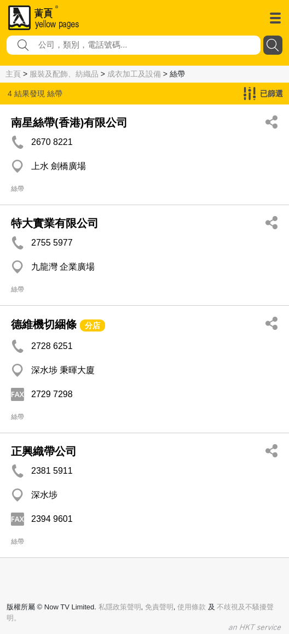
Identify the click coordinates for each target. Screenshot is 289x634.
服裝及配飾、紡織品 (64, 73)
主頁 (13, 73)
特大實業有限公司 (55, 223)
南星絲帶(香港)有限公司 (69, 123)
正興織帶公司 (44, 451)
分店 (92, 325)
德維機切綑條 (44, 324)
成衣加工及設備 (134, 73)
